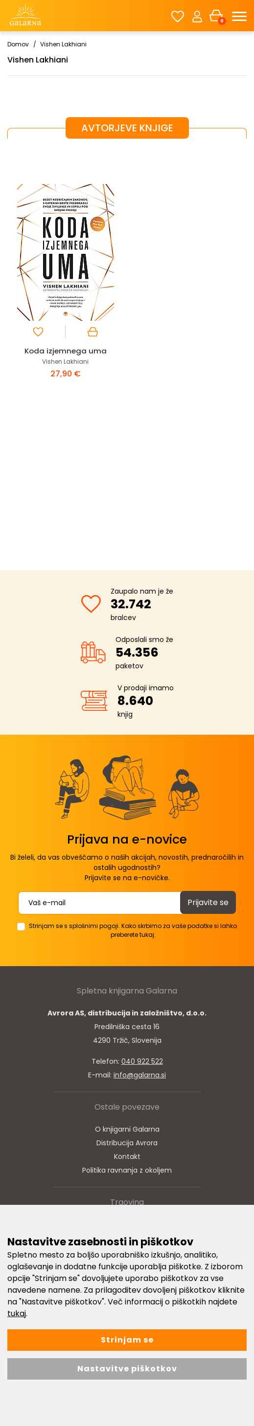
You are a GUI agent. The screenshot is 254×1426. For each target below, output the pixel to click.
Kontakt (127, 1156)
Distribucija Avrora (127, 1143)
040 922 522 (142, 1061)
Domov (18, 44)
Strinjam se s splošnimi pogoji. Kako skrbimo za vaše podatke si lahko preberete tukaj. (133, 930)
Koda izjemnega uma (65, 351)
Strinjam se (127, 1339)
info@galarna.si (140, 1075)
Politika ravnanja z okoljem (127, 1170)
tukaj (16, 1313)
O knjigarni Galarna (127, 1129)
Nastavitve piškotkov (127, 1368)
